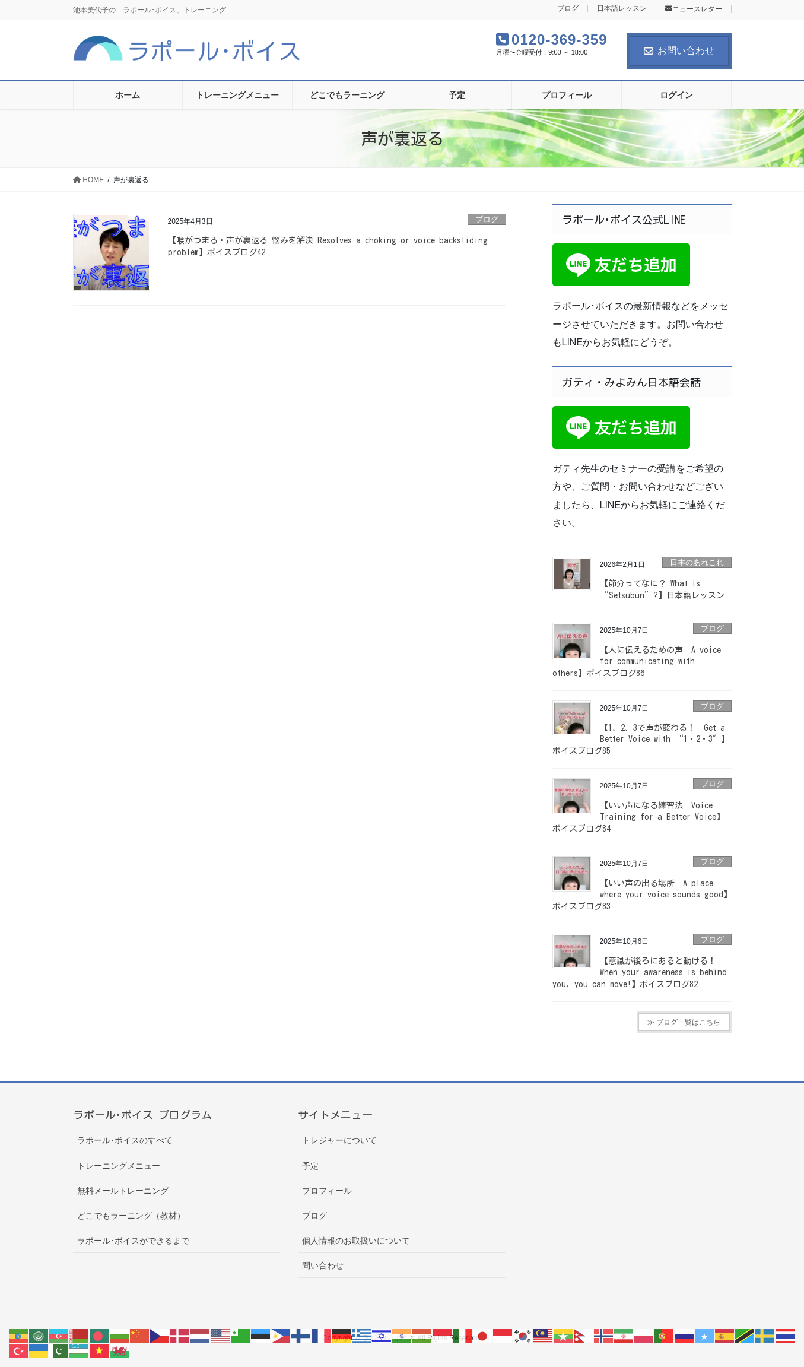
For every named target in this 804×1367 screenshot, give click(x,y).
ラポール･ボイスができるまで (133, 1240)
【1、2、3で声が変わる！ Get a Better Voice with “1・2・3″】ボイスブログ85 (640, 739)
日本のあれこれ (697, 562)
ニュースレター (693, 9)
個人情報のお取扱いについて (356, 1240)
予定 (310, 1166)
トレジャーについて (339, 1140)
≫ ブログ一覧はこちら (683, 1022)
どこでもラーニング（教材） (131, 1215)
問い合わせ (323, 1265)
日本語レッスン (622, 8)
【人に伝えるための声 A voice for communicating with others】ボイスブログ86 (636, 661)
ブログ (568, 8)
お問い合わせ (679, 51)
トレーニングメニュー (118, 1166)
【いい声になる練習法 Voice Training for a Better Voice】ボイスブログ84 (638, 817)
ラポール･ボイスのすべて (125, 1140)
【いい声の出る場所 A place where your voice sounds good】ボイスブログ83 (642, 895)
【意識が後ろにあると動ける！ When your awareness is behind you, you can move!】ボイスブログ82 (639, 972)
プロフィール (327, 1190)
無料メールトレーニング (123, 1190)
